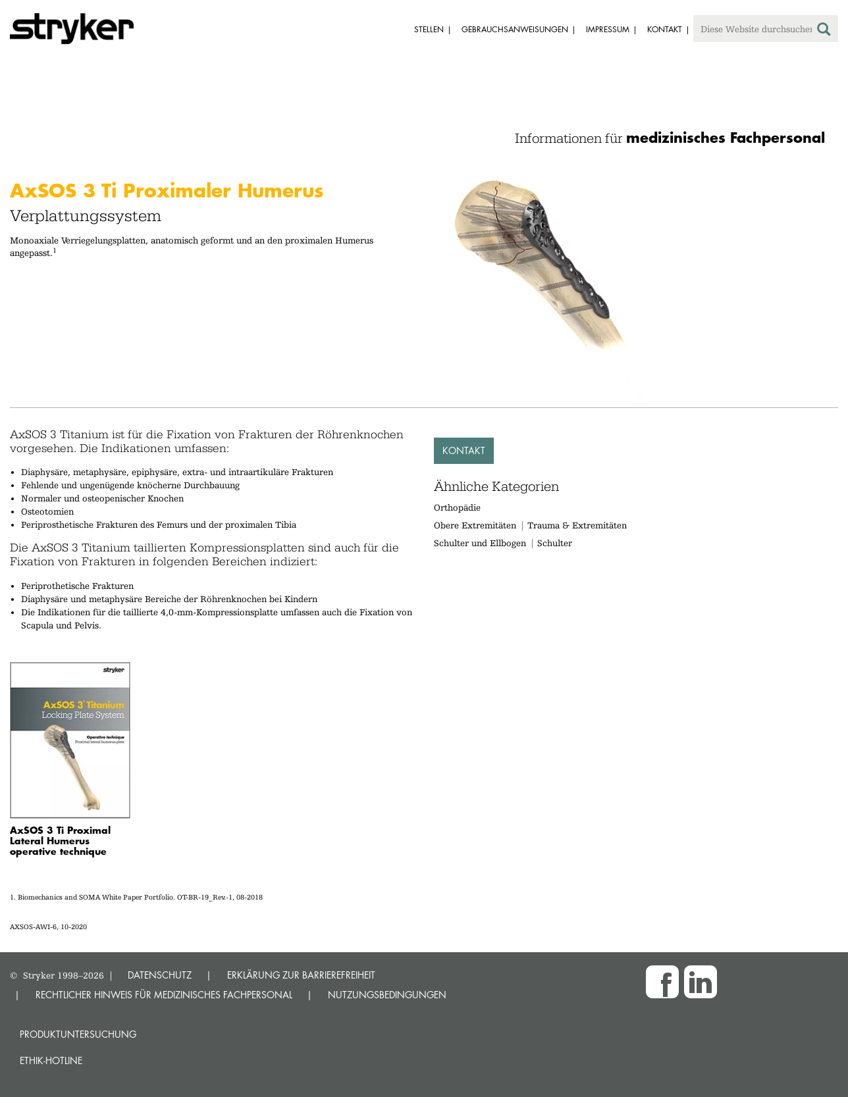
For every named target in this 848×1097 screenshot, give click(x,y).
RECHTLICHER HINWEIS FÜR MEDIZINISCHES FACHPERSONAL (164, 994)
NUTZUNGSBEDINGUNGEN (387, 994)
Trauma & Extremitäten (577, 525)
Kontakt (463, 450)
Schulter (554, 543)
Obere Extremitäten (475, 525)
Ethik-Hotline (51, 1060)
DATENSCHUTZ (160, 975)
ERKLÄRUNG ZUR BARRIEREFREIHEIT (301, 975)
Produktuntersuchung (78, 1034)
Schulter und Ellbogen (480, 543)
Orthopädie (457, 507)
